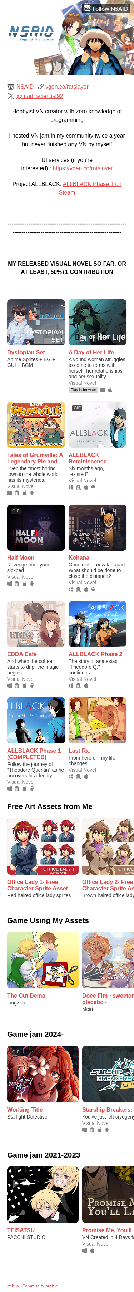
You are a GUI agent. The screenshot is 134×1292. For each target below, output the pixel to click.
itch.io (13, 1285)
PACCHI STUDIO (26, 1237)
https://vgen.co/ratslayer (83, 168)
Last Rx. (80, 751)
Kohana (79, 558)
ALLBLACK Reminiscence (87, 458)
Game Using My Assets (48, 920)
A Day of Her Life (91, 352)
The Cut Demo (26, 996)
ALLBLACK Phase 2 (95, 654)
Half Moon (21, 558)
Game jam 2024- (35, 1034)
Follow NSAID (106, 8)
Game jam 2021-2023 (43, 1155)
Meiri (87, 1009)
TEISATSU (21, 1230)
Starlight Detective (27, 1117)
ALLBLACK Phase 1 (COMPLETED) (34, 754)
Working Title (25, 1110)
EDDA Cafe (22, 654)
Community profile (40, 1285)
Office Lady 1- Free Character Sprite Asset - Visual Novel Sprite (39, 888)
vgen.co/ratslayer (67, 87)
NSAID (25, 87)
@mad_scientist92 (39, 96)
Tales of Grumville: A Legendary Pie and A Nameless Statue (35, 461)
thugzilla (16, 1003)
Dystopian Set (26, 352)
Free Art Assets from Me (50, 806)
